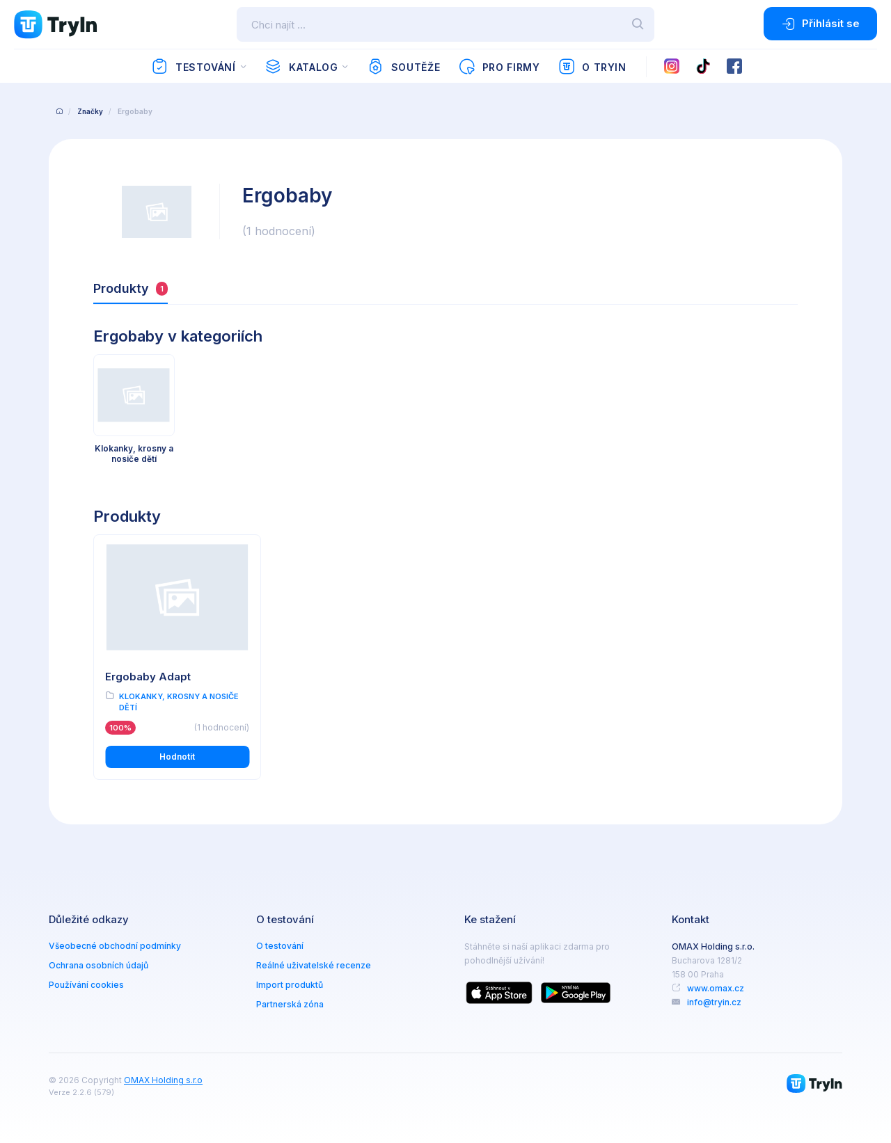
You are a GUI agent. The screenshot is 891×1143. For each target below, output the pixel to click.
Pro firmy (498, 66)
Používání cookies (86, 985)
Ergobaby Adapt (148, 676)
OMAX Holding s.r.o (163, 1080)
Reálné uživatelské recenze (313, 965)
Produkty (130, 288)
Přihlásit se (820, 24)
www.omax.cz (715, 988)
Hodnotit (177, 756)
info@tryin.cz (714, 1002)
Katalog (301, 66)
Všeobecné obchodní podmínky (115, 946)
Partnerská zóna (290, 1004)
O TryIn (592, 66)
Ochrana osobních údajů (98, 965)
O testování (279, 946)
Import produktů (289, 985)
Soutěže (403, 66)
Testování (193, 66)
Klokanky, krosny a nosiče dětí (179, 702)
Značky (90, 111)
